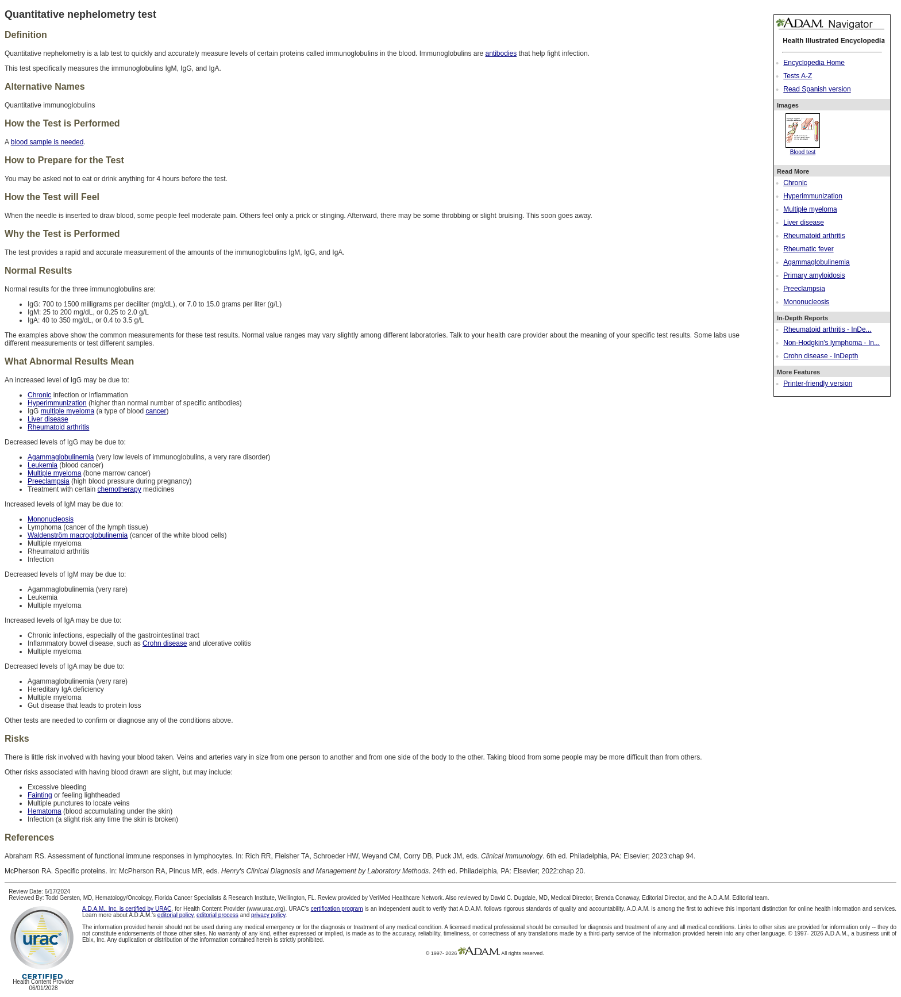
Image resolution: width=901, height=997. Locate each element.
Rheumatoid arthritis (814, 236)
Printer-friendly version (817, 383)
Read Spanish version (816, 89)
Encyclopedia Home (814, 63)
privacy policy (268, 915)
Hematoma (44, 811)
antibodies (501, 53)
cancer (155, 411)
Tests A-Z (797, 76)
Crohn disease (165, 643)
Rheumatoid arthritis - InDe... (827, 329)
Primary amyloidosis (814, 275)
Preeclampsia (804, 289)
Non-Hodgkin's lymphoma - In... (831, 343)
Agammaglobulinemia (816, 262)
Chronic (795, 183)
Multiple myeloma (810, 209)
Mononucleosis (806, 302)
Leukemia (42, 465)
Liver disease (803, 222)
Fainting (40, 795)
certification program (337, 909)
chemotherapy (119, 489)
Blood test (803, 149)
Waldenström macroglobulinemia (78, 535)
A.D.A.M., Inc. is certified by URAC (126, 909)
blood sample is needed (47, 142)
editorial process (217, 915)
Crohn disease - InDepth (820, 356)
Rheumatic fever (808, 249)
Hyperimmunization (812, 196)
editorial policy (175, 915)
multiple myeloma (67, 411)
